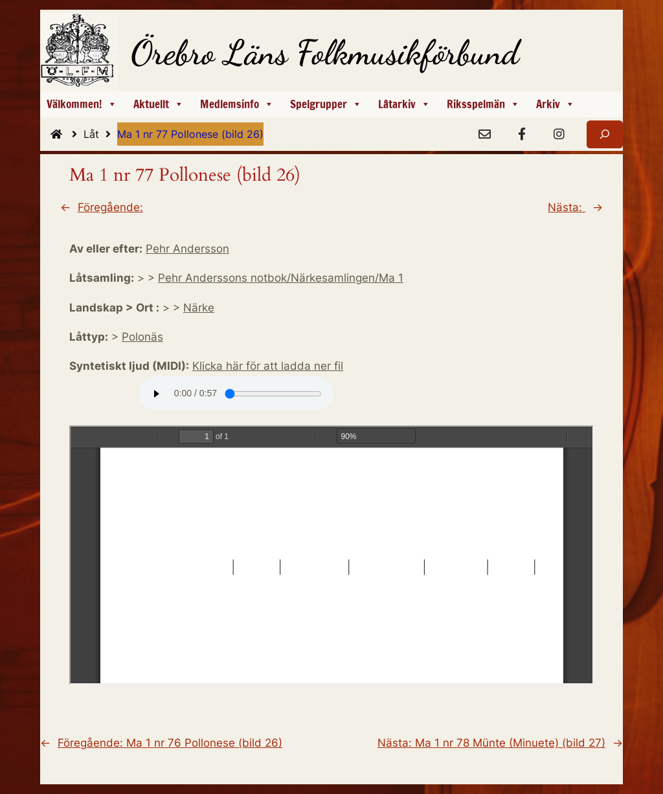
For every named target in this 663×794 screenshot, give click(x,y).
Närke (198, 307)
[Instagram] (558, 134)
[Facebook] (521, 134)
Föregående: (110, 207)
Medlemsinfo (237, 104)
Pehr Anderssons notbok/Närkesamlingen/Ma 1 (280, 277)
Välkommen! (82, 104)
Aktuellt (158, 104)
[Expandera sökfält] (605, 134)
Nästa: (566, 207)
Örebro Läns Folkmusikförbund (325, 52)
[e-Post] (484, 134)
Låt (100, 134)
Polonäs (142, 336)
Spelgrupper (326, 104)
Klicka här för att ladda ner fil (267, 365)
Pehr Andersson (187, 248)
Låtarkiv (404, 104)
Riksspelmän (483, 104)
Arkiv (555, 104)
